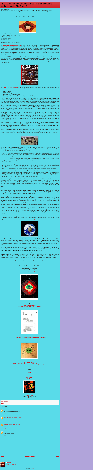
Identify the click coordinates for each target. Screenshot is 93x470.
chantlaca (9, 462)
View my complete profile (11, 464)
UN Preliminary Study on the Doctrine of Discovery (29, 306)
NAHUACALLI (29, 395)
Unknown (6, 424)
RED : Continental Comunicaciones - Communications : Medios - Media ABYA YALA (27, 4)
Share (3, 403)
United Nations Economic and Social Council (29, 336)
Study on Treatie (29, 337)
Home (30, 456)
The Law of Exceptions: (29, 362)
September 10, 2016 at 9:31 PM (15, 409)
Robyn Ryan (6, 409)
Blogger (32, 468)
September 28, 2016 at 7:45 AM (14, 424)
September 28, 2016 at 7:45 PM (14, 431)
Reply (5, 413)
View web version (29, 458)
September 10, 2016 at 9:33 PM (15, 417)
